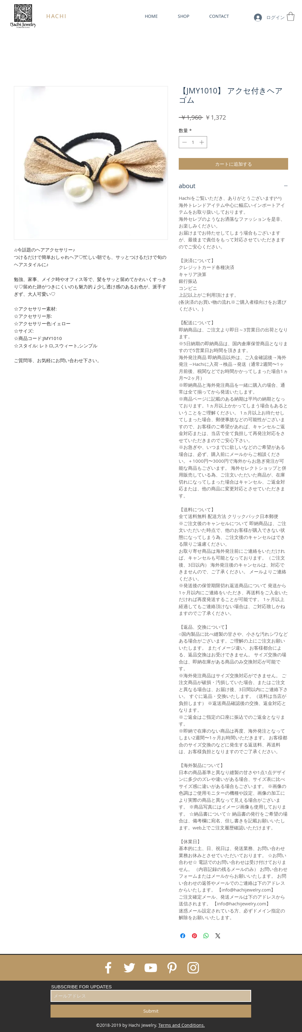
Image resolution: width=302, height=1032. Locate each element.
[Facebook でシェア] (182, 935)
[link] (290, 16)
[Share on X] (218, 935)
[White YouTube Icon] (150, 967)
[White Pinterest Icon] (172, 967)
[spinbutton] (193, 142)
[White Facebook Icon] (108, 967)
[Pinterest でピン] (194, 935)
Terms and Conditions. (181, 1025)
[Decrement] (184, 142)
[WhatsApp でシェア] (206, 935)
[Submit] (151, 1011)
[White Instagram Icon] (193, 967)
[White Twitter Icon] (129, 967)
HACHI (56, 16)
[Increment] (202, 142)
